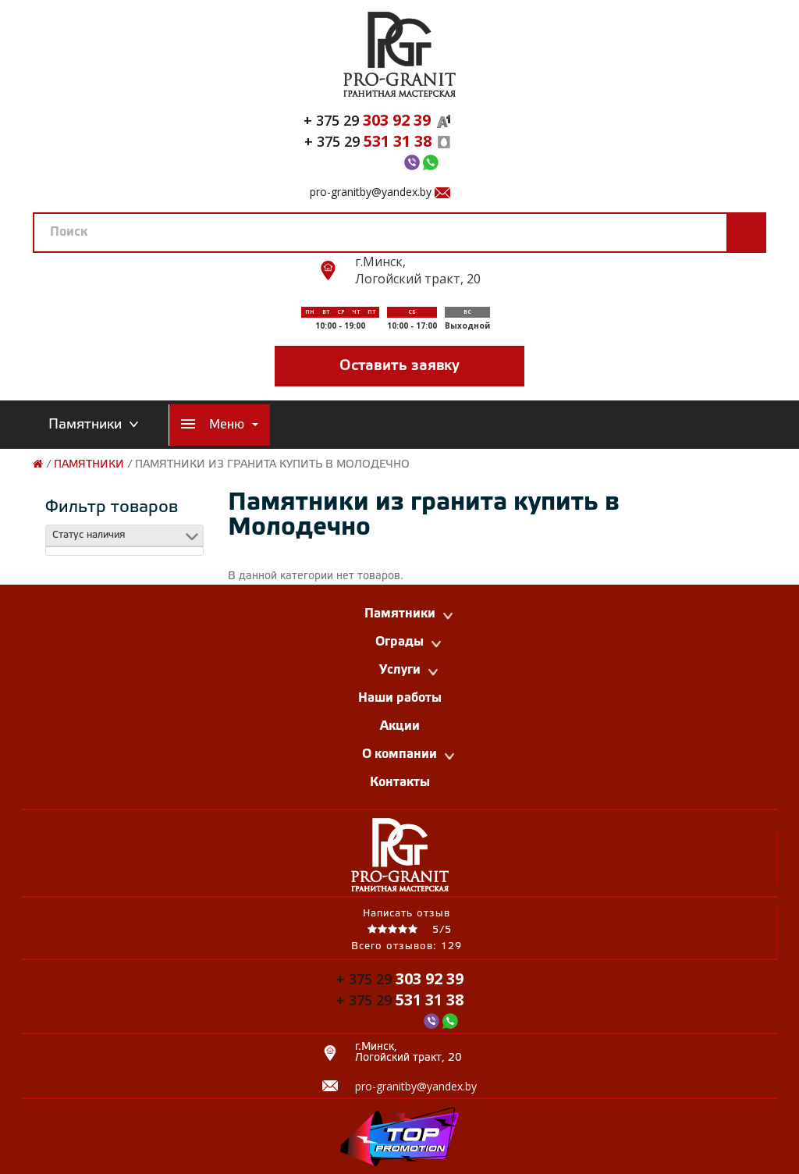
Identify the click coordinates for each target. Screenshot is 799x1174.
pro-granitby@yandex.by (370, 191)
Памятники (89, 465)
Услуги (408, 670)
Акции (400, 726)
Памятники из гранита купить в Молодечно (272, 465)
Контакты (400, 782)
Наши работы (400, 698)
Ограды (408, 642)
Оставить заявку (399, 366)
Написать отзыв (406, 913)
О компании (408, 754)
